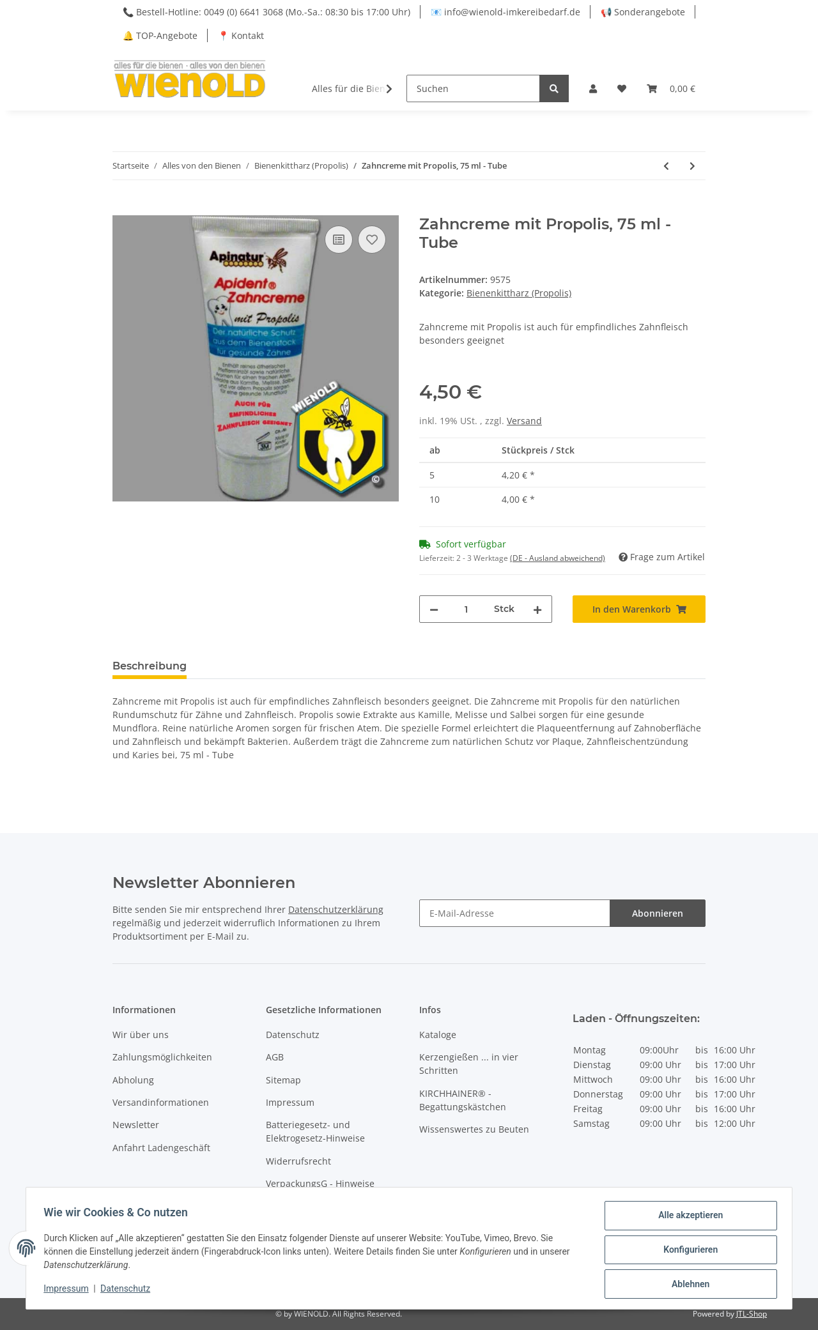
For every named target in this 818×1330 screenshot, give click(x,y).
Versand (524, 421)
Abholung (133, 1080)
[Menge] (466, 609)
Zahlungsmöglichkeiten (162, 1057)
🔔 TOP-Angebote (160, 35)
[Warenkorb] (671, 88)
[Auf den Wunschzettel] (372, 239)
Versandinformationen (160, 1102)
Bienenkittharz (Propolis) (519, 293)
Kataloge (437, 1034)
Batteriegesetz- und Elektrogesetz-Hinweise (315, 1131)
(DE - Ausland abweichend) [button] (557, 558)
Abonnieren (657, 913)
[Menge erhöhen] (537, 609)
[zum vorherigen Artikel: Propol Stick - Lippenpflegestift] (666, 166)
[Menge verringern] (434, 609)
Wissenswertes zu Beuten (474, 1129)
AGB (275, 1057)
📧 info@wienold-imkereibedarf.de (505, 12)
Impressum (290, 1102)
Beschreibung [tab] (149, 666)
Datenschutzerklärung (335, 909)
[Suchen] (473, 88)
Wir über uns (140, 1034)
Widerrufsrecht (298, 1161)
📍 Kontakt (241, 35)
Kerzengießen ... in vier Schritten (468, 1063)
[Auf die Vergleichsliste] (339, 239)
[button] (593, 88)
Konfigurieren (687, 1251)
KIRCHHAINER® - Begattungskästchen (462, 1100)
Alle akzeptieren (687, 1218)
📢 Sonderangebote (643, 12)
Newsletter (135, 1125)
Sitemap (283, 1080)
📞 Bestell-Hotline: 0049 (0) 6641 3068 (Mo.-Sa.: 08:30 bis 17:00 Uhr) (266, 12)
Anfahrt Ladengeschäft (161, 1148)
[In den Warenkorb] (122, 208)
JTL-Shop (751, 1313)
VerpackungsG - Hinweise (320, 1183)
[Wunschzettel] (622, 88)
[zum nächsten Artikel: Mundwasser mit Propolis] (692, 166)
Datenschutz (293, 1034)
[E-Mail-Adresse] (514, 913)
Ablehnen (687, 1285)
